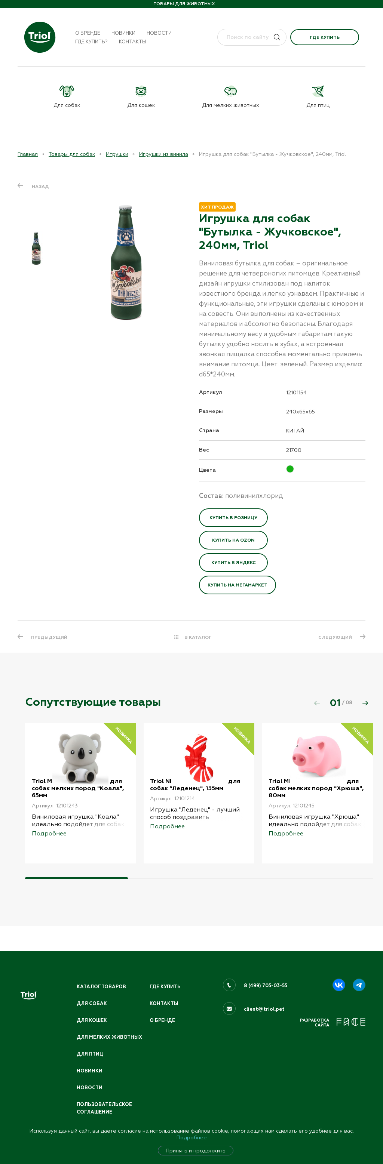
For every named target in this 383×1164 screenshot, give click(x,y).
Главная (28, 154)
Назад (40, 186)
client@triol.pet (264, 999)
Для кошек (92, 1011)
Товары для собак (72, 154)
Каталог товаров (102, 977)
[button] (365, 703)
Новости (159, 33)
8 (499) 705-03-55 (266, 976)
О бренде (87, 33)
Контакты (132, 41)
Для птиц (90, 1053)
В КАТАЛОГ (198, 637)
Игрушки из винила (163, 154)
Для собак (92, 994)
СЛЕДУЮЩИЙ (334, 637)
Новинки (123, 33)
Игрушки (117, 154)
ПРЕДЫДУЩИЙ (50, 637)
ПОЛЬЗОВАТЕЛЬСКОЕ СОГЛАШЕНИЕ (105, 1108)
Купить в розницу (233, 517)
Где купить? (91, 41)
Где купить (325, 37)
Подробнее (192, 1137)
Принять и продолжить (196, 1151)
